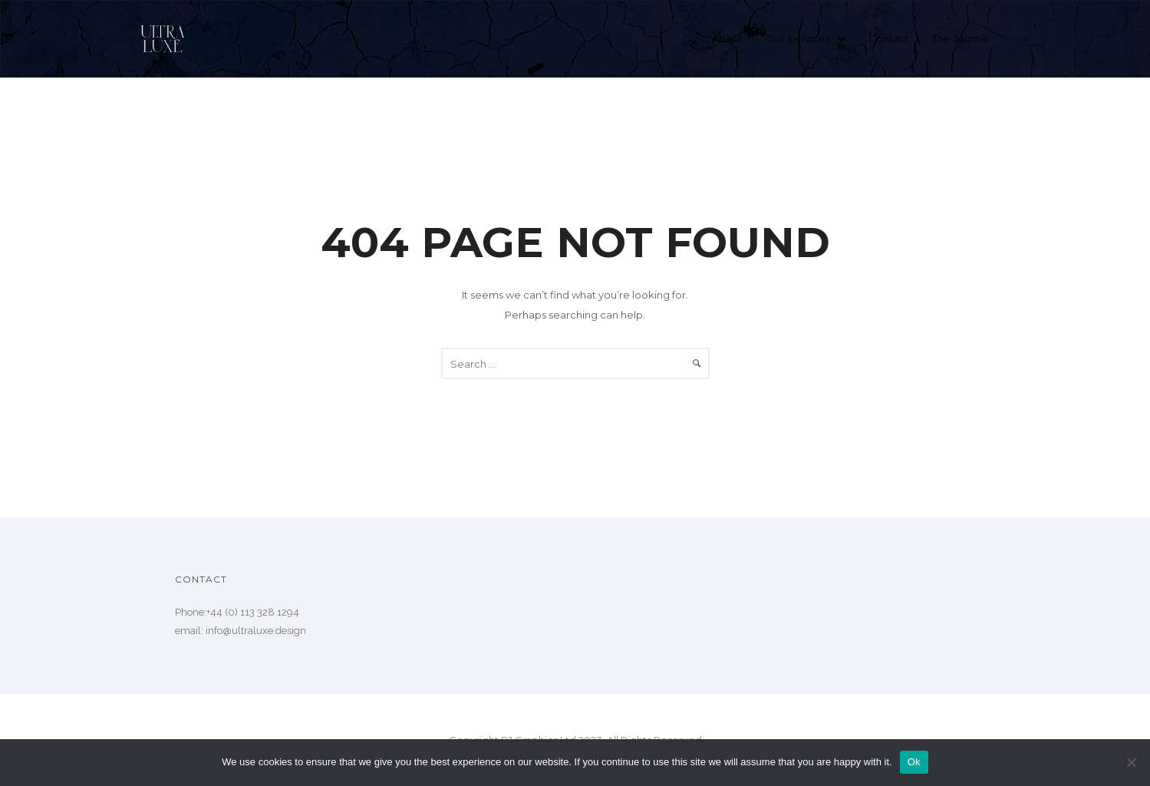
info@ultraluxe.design (256, 630)
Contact (888, 38)
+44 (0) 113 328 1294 (252, 612)
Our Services (798, 38)
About (727, 38)
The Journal (960, 38)
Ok (914, 762)
